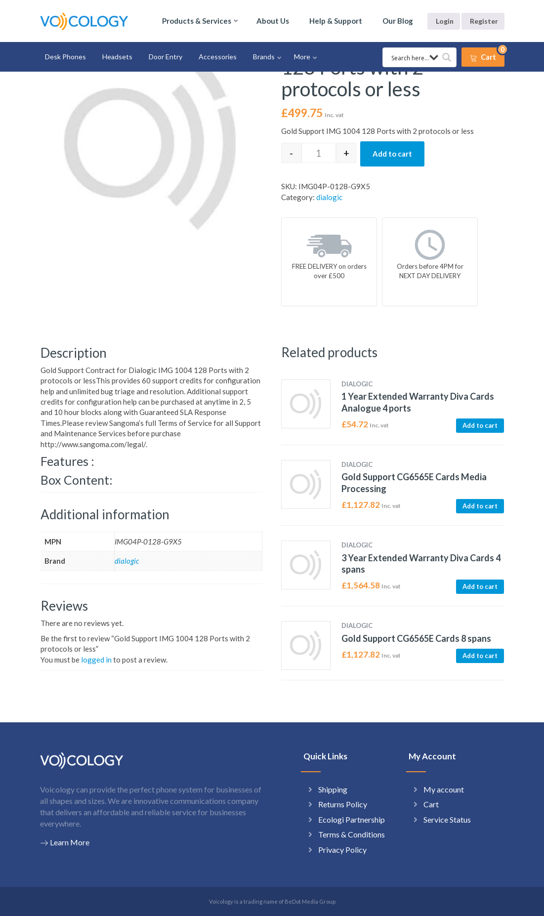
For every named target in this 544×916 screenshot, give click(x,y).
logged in (96, 659)
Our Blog (397, 20)
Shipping (332, 789)
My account (443, 789)
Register (484, 21)
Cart (431, 804)
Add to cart (392, 153)
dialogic (329, 197)
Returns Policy (342, 804)
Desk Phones (65, 56)
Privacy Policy (342, 849)
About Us (272, 20)
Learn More (64, 842)
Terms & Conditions (351, 834)
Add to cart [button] (480, 425)
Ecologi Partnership (351, 819)
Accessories (218, 56)
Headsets (117, 56)
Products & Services (196, 20)
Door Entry (165, 56)
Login (445, 21)
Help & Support (335, 20)
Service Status (447, 819)
